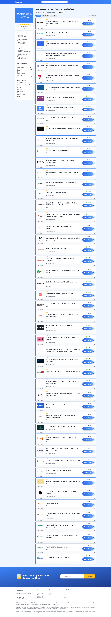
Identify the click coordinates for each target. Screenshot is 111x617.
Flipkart (65, 593)
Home (16, 5)
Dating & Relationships (22, 98)
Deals (53, 15)
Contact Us (39, 592)
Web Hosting (20, 91)
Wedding (19, 96)
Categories (80, 2)
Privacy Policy (40, 594)
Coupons (45, 15)
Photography (20, 93)
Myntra (65, 594)
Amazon (65, 592)
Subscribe (89, 576)
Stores (72, 2)
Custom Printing (21, 86)
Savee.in (19, 590)
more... (65, 597)
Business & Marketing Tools (23, 84)
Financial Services (21, 94)
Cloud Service (20, 87)
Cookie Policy (40, 593)
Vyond (64, 596)
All (38, 15)
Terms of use (40, 597)
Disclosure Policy (41, 596)
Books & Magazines (21, 82)
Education (19, 89)
